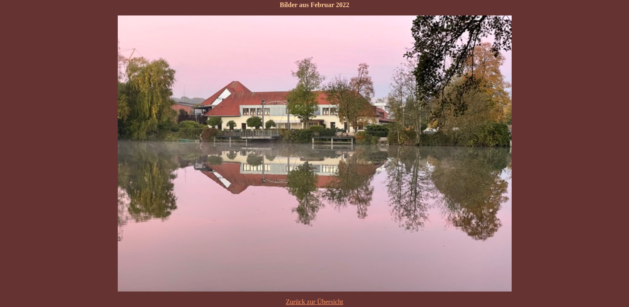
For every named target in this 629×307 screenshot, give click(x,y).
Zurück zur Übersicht (314, 301)
